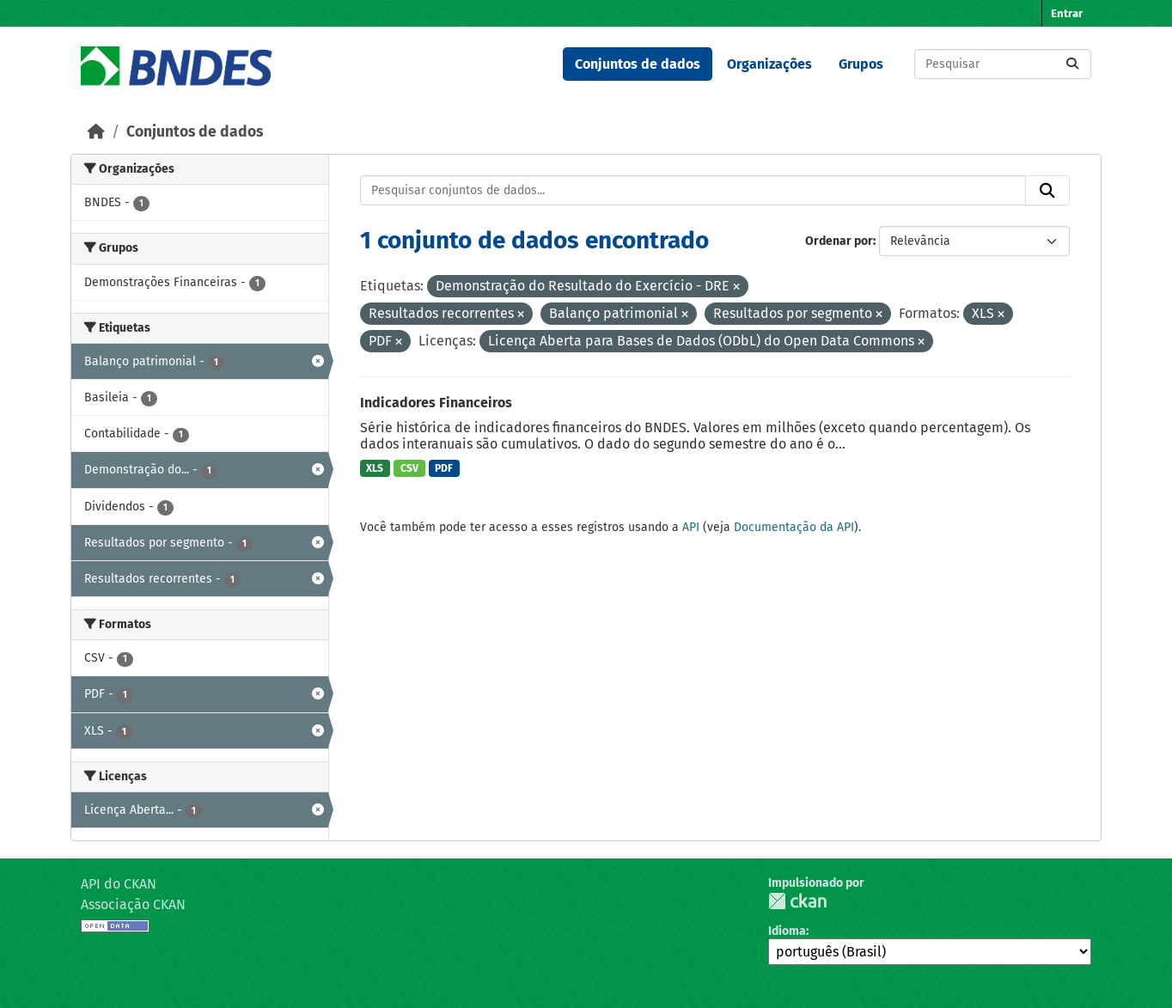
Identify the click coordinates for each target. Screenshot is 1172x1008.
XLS (374, 468)
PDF (444, 468)
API (690, 527)
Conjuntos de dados (637, 64)
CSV (409, 468)
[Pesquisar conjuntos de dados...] (1002, 64)
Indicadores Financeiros (436, 402)
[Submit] (1072, 64)
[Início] (96, 132)
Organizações (769, 64)
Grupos (861, 64)
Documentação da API (794, 527)
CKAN (797, 901)
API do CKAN (118, 884)
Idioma (787, 931)
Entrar (1067, 13)
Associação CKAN (133, 904)
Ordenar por (839, 241)
